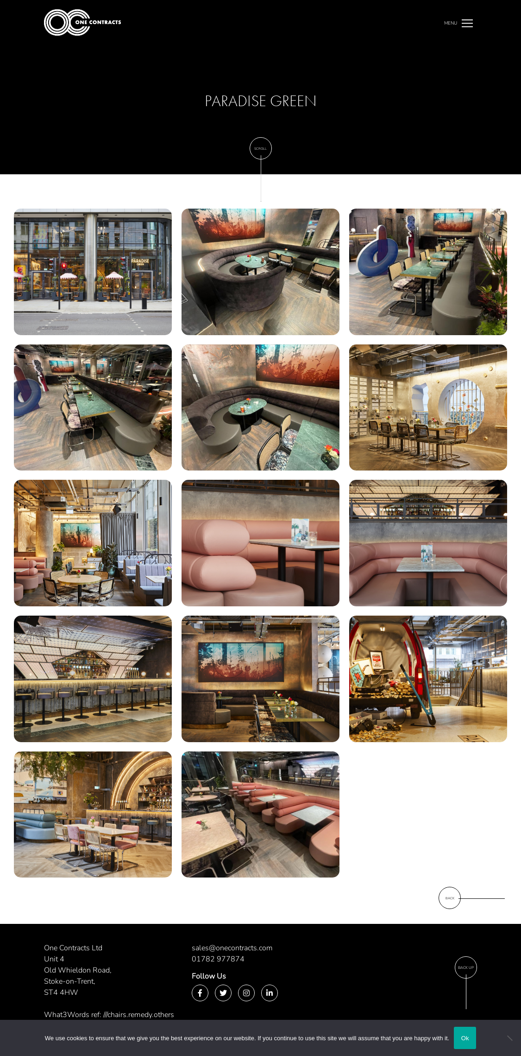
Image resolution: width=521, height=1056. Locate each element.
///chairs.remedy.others (138, 1015)
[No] (509, 1038)
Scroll (260, 148)
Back (450, 898)
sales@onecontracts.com (232, 948)
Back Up (466, 967)
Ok (465, 1038)
